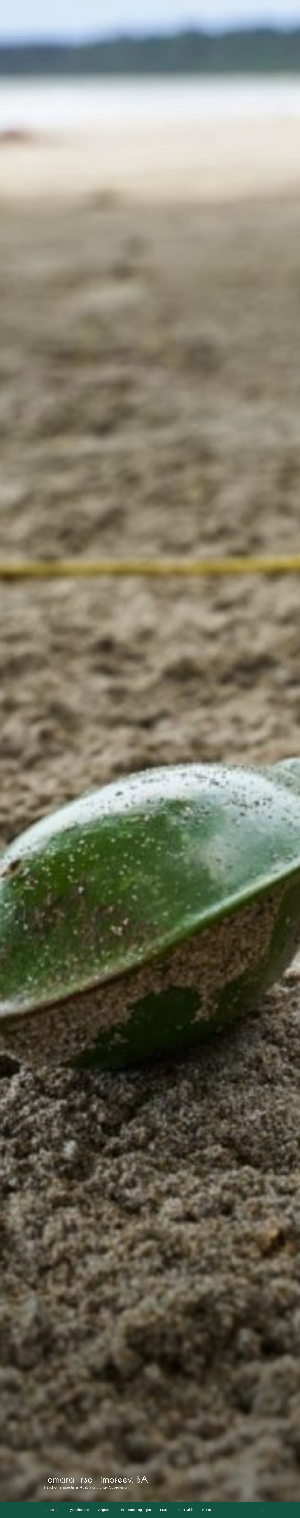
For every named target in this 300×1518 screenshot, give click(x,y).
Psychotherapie (78, 1510)
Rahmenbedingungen (135, 1510)
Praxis (164, 1510)
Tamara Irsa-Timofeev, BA (96, 1479)
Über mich (185, 1510)
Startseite (50, 1510)
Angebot (104, 1510)
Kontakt (207, 1510)
